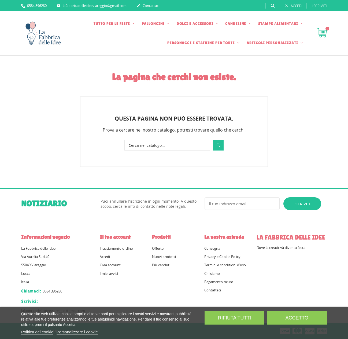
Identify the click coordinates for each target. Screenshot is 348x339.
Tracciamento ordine (116, 248)
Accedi (105, 256)
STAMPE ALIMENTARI (278, 23)
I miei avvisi (109, 273)
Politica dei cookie (37, 332)
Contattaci (148, 6)
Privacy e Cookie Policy (222, 256)
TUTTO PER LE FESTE (112, 23)
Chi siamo (212, 273)
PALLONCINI (154, 23)
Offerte (158, 248)
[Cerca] (167, 145)
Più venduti (161, 265)
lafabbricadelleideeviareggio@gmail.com (92, 6)
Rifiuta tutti (234, 318)
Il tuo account (115, 237)
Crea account (110, 265)
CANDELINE (236, 23)
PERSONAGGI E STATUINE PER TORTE (201, 43)
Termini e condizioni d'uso (225, 265)
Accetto (296, 318)
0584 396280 (34, 5)
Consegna (212, 248)
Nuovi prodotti (164, 256)
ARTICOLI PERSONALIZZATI (273, 43)
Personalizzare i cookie (77, 332)
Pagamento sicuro (218, 281)
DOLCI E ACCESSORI (195, 23)
